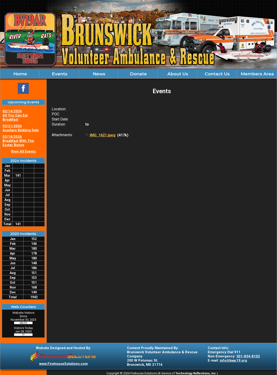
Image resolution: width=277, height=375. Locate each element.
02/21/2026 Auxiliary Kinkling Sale (21, 128)
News (98, 74)
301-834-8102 (248, 356)
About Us (177, 74)
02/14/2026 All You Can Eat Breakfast (15, 115)
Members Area (257, 74)
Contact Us (217, 74)
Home (19, 74)
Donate (138, 74)
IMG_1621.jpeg (102, 135)
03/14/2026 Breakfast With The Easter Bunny (18, 141)
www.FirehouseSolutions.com (63, 364)
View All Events (23, 151)
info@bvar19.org (233, 360)
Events (59, 74)
